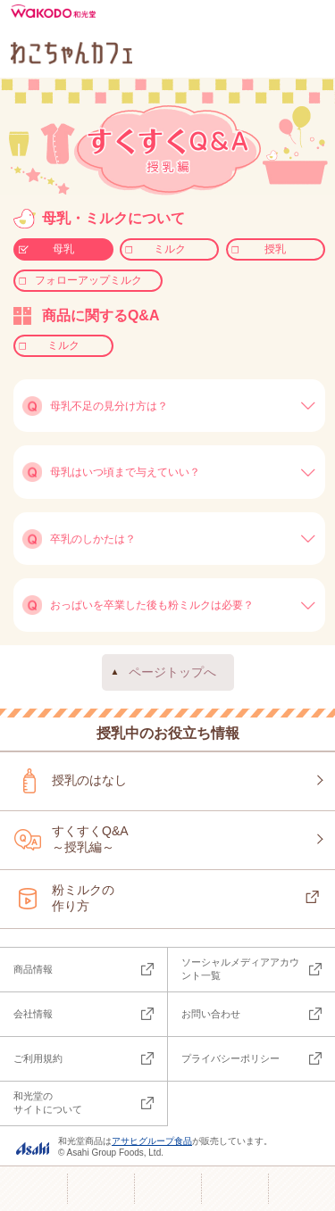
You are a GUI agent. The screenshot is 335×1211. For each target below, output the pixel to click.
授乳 (275, 249)
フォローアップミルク (88, 280)
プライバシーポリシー (230, 1058)
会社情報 (33, 1013)
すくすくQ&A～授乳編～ (90, 839)
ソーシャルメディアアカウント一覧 (240, 969)
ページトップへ (172, 672)
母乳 (63, 249)
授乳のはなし (89, 780)
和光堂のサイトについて (47, 1103)
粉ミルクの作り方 (83, 898)
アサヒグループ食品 (152, 1141)
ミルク (170, 249)
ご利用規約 (38, 1058)
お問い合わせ (210, 1013)
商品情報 (33, 969)
